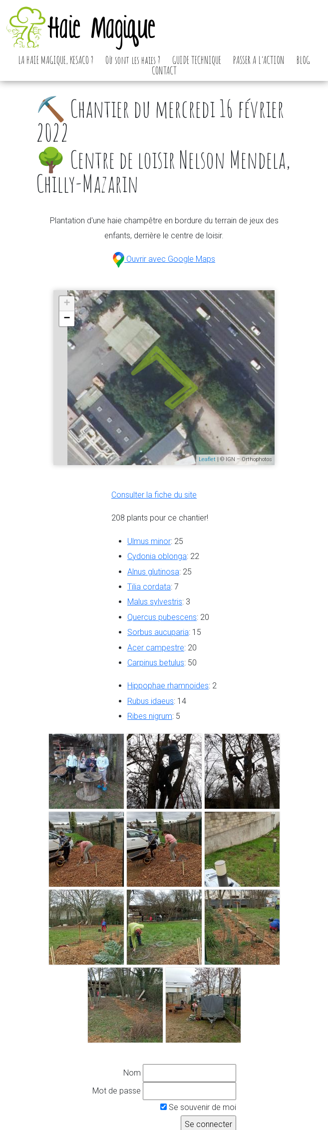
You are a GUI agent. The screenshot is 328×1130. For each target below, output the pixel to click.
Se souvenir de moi (198, 1107)
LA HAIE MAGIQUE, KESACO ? (55, 59)
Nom (132, 1073)
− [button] (67, 318)
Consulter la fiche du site (154, 495)
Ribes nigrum (149, 716)
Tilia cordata (149, 586)
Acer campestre (155, 647)
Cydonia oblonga (157, 556)
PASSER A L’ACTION (259, 59)
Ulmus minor (149, 541)
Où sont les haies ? (132, 59)
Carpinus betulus (155, 662)
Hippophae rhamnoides (168, 685)
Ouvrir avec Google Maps (164, 259)
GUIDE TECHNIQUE (196, 59)
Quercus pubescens (162, 617)
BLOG (303, 59)
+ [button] (67, 303)
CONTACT (164, 70)
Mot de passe (116, 1091)
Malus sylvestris (154, 601)
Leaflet (207, 459)
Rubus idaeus (150, 701)
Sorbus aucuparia (158, 632)
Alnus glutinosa (153, 571)
